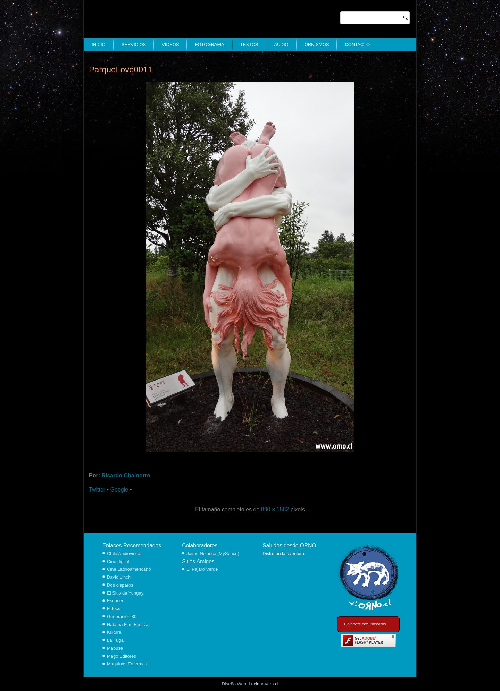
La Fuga (115, 640)
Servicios (134, 44)
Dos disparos (120, 585)
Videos (170, 44)
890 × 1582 (275, 509)
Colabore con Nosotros (365, 623)
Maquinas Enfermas (127, 663)
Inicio (99, 44)
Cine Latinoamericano (129, 569)
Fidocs (113, 608)
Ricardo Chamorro (125, 475)
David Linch (119, 577)
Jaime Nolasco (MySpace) (212, 553)
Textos (249, 44)
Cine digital (118, 561)
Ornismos (317, 44)
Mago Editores (121, 656)
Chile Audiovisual (124, 553)
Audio (281, 44)
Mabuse (115, 648)
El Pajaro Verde (202, 569)
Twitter (97, 490)
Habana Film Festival (128, 624)
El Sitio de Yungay (125, 593)
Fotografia (209, 44)
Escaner (115, 600)
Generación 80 (121, 616)
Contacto (357, 44)
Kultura (114, 632)
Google (119, 490)
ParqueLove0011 (120, 69)
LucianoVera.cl (263, 683)
